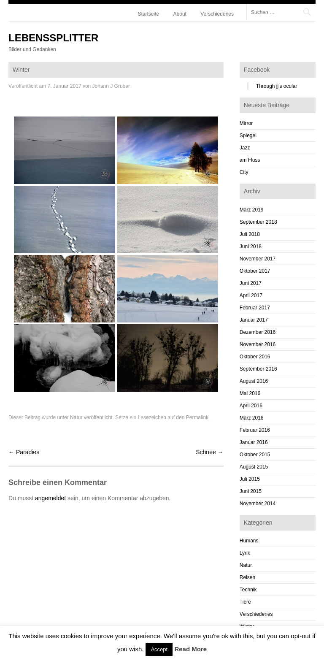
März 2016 (252, 418)
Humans (249, 541)
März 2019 (252, 210)
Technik (248, 590)
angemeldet (50, 498)
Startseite (148, 14)
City (244, 172)
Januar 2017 (254, 320)
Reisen (247, 577)
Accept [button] (159, 649)
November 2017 (257, 259)
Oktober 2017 (255, 271)
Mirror (246, 123)
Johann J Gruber (111, 86)
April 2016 (251, 406)
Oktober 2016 (255, 357)
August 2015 (254, 467)
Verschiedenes (217, 14)
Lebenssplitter (53, 37)
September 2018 (258, 222)
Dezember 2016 (257, 332)
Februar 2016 (255, 430)
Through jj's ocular (276, 86)
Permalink (197, 417)
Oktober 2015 (255, 455)
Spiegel (248, 135)
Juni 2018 (251, 246)
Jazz (245, 148)
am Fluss (250, 160)
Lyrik (245, 553)
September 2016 (258, 369)
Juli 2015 (250, 479)
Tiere (245, 602)
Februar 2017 (255, 308)
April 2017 (251, 295)
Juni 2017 (251, 283)
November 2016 (257, 344)
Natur (76, 417)
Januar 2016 (254, 442)
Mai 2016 (250, 393)
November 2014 (257, 504)
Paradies (23, 452)
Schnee (209, 452)
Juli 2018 (250, 234)
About (179, 14)
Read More (190, 649)
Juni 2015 (251, 491)
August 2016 (254, 381)
